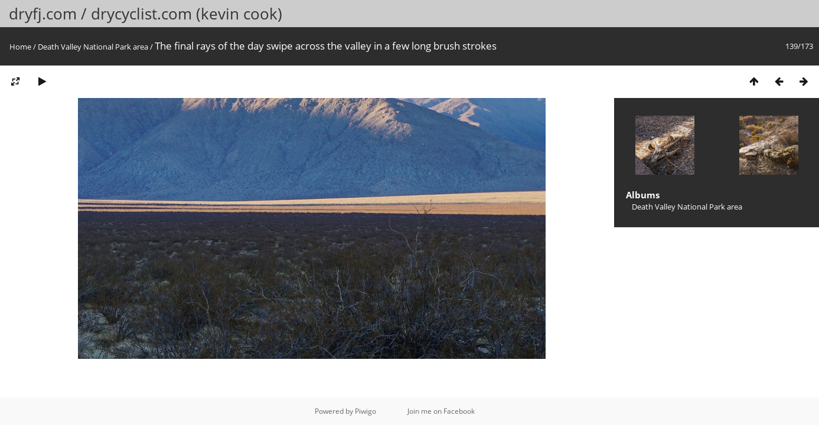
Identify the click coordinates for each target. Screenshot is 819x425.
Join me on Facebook (441, 411)
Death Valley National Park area (93, 46)
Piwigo (365, 411)
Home (20, 46)
